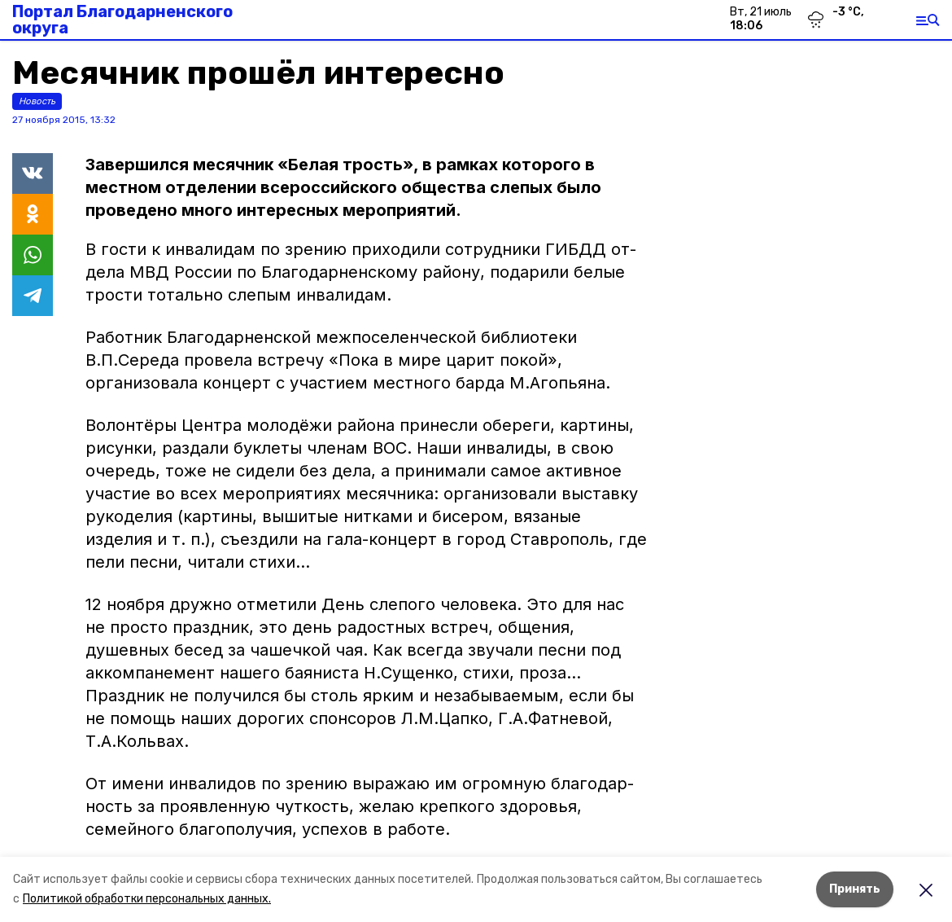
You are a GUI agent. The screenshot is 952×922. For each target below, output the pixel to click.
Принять (854, 889)
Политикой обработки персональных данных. (147, 899)
